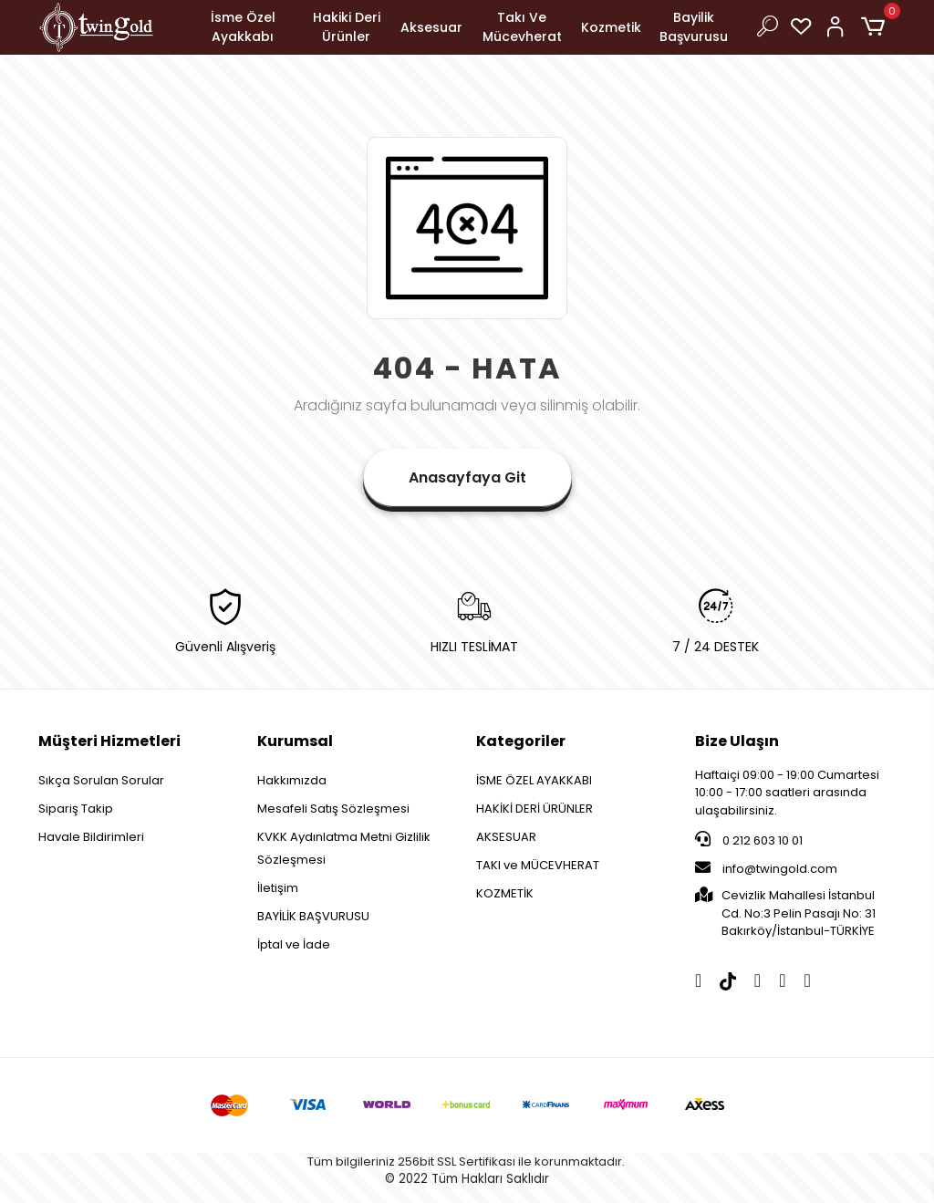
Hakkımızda (292, 780)
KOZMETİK (505, 893)
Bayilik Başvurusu (693, 27)
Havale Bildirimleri (91, 836)
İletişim (277, 888)
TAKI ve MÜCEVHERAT (537, 865)
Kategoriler (521, 741)
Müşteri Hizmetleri (109, 741)
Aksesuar (431, 27)
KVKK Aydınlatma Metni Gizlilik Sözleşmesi (344, 848)
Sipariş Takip (75, 808)
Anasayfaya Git (467, 477)
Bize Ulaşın (737, 741)
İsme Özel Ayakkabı (243, 27)
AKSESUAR (506, 836)
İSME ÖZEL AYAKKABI (534, 780)
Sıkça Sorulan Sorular (101, 780)
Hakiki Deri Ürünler (346, 27)
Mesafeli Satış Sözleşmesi (333, 808)
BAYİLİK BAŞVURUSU (313, 916)
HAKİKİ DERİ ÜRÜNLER (534, 808)
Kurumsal (295, 741)
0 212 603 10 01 (749, 840)
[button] (876, 27)
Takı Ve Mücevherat (522, 27)
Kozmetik (611, 27)
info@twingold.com (766, 868)
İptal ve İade (293, 944)
